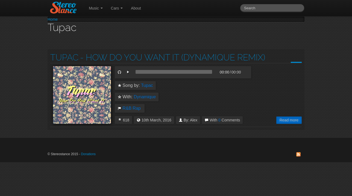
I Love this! (120, 119)
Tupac (64, 57)
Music (95, 8)
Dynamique (145, 97)
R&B (126, 108)
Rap (136, 108)
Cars (117, 8)
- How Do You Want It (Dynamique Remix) (172, 57)
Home (53, 19)
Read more (289, 120)
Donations (88, 154)
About (136, 8)
